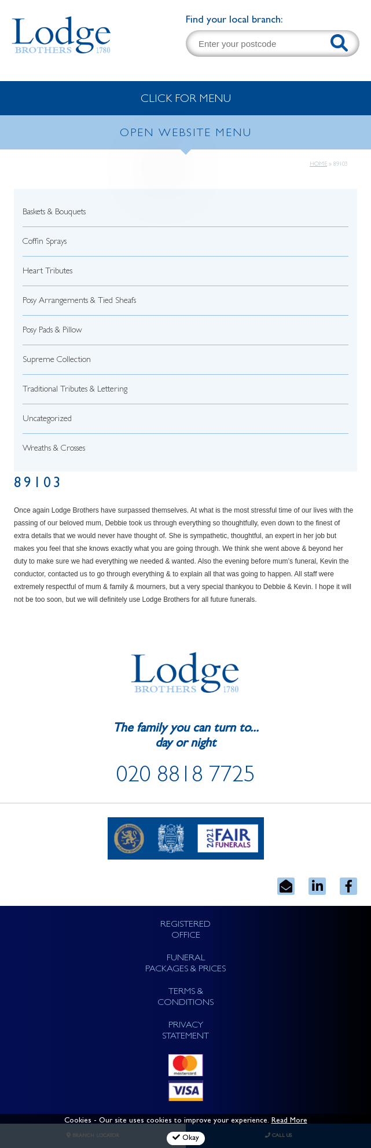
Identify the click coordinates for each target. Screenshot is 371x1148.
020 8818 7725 (185, 777)
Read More (289, 1121)
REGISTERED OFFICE (185, 930)
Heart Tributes (47, 272)
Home (318, 164)
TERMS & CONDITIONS (185, 998)
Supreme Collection (57, 360)
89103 (38, 484)
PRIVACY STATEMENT (185, 1031)
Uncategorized (47, 419)
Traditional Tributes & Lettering (75, 390)
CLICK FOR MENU (186, 99)
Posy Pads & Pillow (52, 331)
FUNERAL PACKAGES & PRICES (185, 964)
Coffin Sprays (45, 242)
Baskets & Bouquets (54, 213)
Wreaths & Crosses (54, 449)
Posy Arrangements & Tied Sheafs (79, 301)
